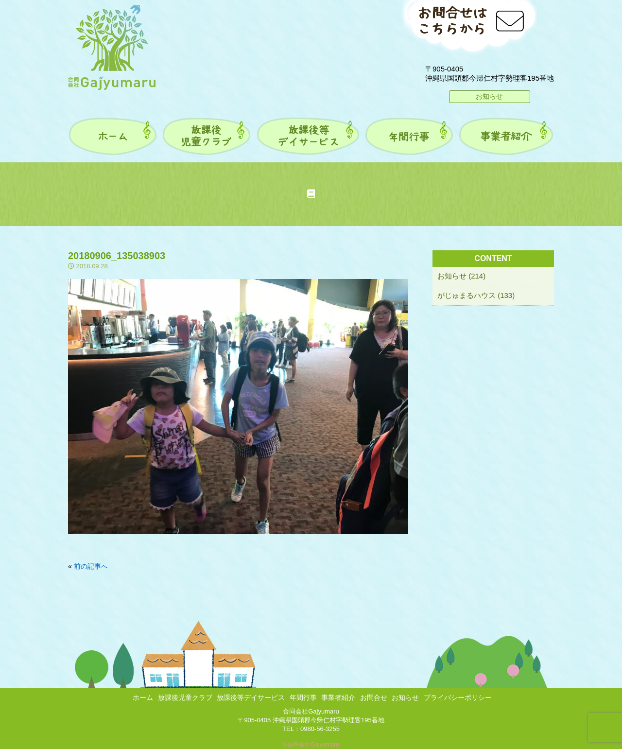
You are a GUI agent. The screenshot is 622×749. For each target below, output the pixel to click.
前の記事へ (91, 566)
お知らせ (489, 96)
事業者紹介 (338, 697)
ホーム (143, 697)
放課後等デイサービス (251, 697)
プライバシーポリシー (458, 697)
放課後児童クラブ (185, 697)
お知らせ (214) (461, 276)
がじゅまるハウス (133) (476, 295)
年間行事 (303, 697)
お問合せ (373, 697)
